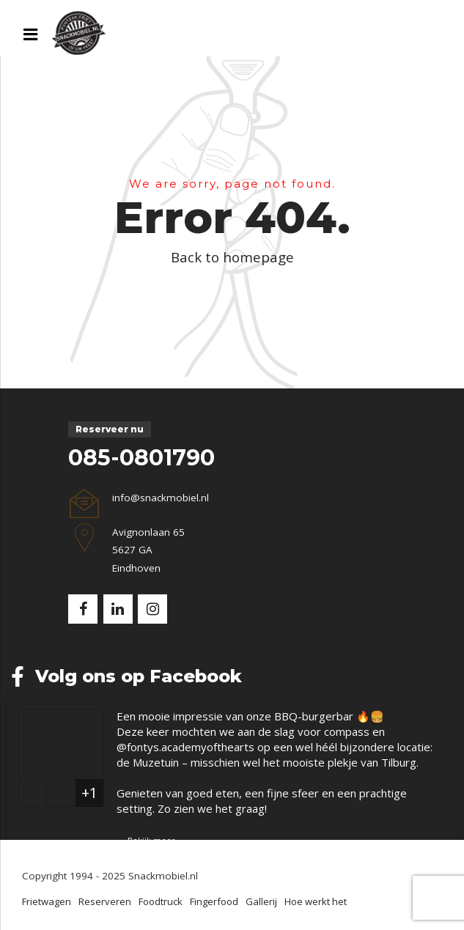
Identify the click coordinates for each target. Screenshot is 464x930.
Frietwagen (46, 901)
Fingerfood (214, 901)
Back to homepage (232, 257)
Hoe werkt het (315, 901)
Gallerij (261, 901)
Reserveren (104, 901)
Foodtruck (161, 901)
